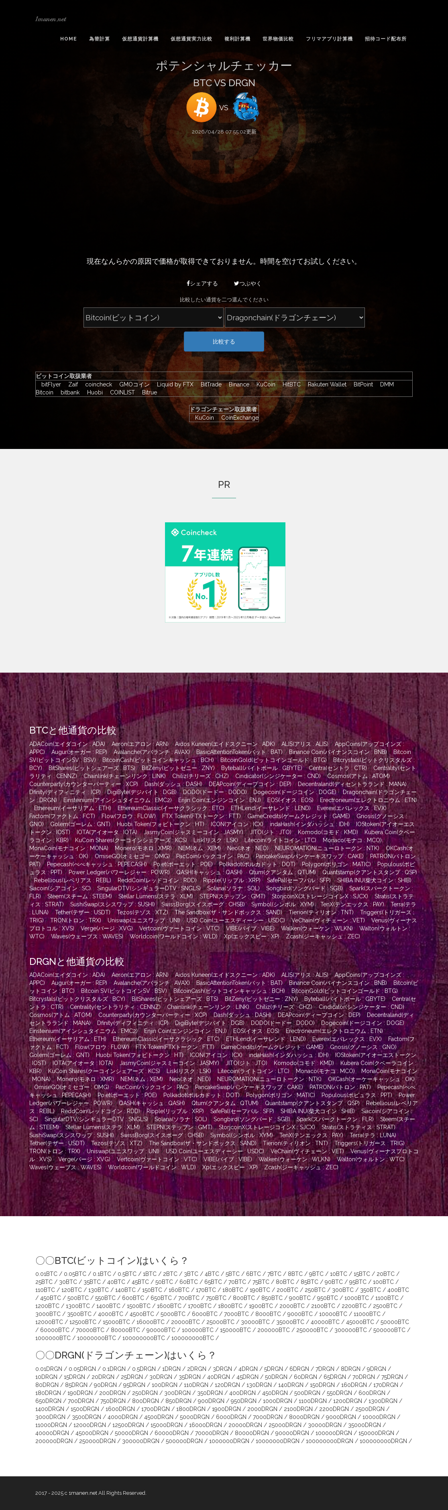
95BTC (358, 1282)
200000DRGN (54, 1441)
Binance (237, 384)
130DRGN (259, 1385)
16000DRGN (205, 1425)
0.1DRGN (114, 1369)
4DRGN (248, 1369)
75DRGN (392, 1377)
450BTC (50, 1298)
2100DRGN (298, 1409)
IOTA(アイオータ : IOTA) (107, 832)
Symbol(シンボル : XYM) (282, 904)
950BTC (327, 1298)
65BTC (213, 1282)
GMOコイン (132, 384)
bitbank (68, 392)
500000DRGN (184, 1441)
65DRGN (335, 1377)
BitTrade (209, 384)
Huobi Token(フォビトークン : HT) (160, 824)
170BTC (206, 1290)
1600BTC (169, 1306)
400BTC (398, 1290)
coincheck (96, 384)
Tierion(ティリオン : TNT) (321, 912)
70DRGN (363, 1377)
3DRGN (222, 1369)
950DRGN (244, 1401)
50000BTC (395, 1322)
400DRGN (242, 1393)
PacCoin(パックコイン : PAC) (212, 856)
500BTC (78, 1298)
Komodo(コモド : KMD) (328, 832)
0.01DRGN (48, 1369)
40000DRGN (52, 1433)
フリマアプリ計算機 (329, 39)
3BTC (191, 1274)
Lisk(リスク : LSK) (215, 840)
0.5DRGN (144, 1369)
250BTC (315, 1290)
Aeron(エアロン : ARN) (140, 744)
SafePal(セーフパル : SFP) (299, 880)
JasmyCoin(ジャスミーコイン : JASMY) (193, 832)
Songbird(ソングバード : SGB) (304, 888)
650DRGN (48, 1401)
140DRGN (290, 1385)
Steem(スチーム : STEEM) (79, 896)
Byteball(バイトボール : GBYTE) (261, 768)
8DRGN (350, 1369)
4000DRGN (123, 1417)
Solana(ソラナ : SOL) (233, 888)
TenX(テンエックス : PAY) (352, 904)
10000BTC (333, 1314)
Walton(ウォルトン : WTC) (371, 1159)
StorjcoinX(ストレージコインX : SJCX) (320, 896)
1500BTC (139, 1306)
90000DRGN (292, 1433)
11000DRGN (51, 1425)
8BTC (295, 1274)
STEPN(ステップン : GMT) (232, 896)
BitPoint (361, 384)
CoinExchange (237, 417)
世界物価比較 (278, 39)
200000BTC (273, 1330)
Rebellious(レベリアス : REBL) (72, 880)
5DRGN (273, 1369)
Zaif (71, 384)
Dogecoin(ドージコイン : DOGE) (294, 792)
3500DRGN (86, 1417)
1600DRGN (120, 1409)
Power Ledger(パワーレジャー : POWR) (119, 872)
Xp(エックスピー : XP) (251, 936)
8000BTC (268, 1314)
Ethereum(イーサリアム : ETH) (72, 808)
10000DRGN (378, 1417)
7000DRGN (268, 1417)
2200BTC (354, 1306)
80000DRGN (252, 1433)
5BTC (233, 1274)
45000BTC (360, 1322)
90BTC (334, 1282)
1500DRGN (85, 1409)
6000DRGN (231, 1417)
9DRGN (376, 1369)
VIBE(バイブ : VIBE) (250, 928)
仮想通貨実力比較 (191, 39)
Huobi (92, 392)
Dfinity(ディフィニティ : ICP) (65, 792)
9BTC (316, 1274)
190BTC (260, 1290)
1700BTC (200, 1306)
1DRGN (171, 1369)
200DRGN (112, 1393)
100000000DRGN (329, 1441)
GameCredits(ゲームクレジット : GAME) (298, 816)
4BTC (212, 1274)
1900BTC (261, 1306)
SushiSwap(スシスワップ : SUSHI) (112, 904)
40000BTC (325, 1322)
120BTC (71, 1290)
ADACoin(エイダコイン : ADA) (67, 744)
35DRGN (190, 1377)
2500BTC (385, 1306)
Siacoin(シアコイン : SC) (60, 888)
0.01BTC (46, 1274)
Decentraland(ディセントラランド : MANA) (352, 784)
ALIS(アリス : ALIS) (304, 744)
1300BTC (78, 1306)
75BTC (261, 1282)
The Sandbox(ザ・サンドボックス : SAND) (228, 912)
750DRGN (113, 1401)
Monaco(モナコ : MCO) (352, 840)
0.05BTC (75, 1274)
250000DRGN (97, 1441)
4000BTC (110, 1314)
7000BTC (236, 1314)
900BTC (300, 1298)
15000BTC (116, 1322)
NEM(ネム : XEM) (199, 848)
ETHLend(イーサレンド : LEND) (271, 808)
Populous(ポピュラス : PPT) (357, 1095)
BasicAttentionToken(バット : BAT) (239, 752)
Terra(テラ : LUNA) (373, 1135)
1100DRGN (313, 1401)
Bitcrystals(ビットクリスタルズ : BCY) (77, 999)
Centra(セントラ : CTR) (338, 768)
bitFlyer (49, 384)
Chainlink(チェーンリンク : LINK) (124, 776)
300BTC (343, 1290)
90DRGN (105, 1385)
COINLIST (120, 392)
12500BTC (82, 1322)
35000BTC (290, 1322)
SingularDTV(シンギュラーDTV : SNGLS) (149, 888)
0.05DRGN (82, 1369)
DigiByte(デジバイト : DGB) (142, 792)
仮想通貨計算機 (140, 39)
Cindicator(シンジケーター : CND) (278, 776)
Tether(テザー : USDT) (82, 912)
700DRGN (81, 1401)
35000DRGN (364, 1425)
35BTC (92, 1282)
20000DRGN (245, 1425)
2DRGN (196, 1369)
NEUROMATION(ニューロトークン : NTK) (327, 848)
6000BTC (205, 1314)
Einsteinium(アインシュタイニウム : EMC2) (117, 800)
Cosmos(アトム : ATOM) (358, 776)
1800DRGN (191, 1409)
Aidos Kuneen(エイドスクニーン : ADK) (225, 744)
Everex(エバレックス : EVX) (352, 808)
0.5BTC (127, 1274)
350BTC (370, 1290)
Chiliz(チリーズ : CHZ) (200, 776)
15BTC (362, 1274)
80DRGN (47, 1385)
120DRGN (227, 1385)
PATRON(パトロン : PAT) (340, 1087)
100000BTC (198, 1330)
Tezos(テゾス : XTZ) (142, 912)
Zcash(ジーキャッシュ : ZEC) (323, 936)
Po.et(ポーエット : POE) (183, 864)
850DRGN (178, 1401)
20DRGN (103, 1377)
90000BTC (161, 1330)
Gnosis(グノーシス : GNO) (363, 1047)
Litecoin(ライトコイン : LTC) (280, 840)
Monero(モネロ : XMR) (143, 848)
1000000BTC (53, 1338)
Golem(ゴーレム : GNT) (80, 824)
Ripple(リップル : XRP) (232, 880)
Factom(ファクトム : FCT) (62, 816)
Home (68, 39)
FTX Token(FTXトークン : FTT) (201, 816)
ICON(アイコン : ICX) (237, 824)
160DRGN (354, 1385)
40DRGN (218, 1377)
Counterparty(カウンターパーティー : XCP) (83, 784)
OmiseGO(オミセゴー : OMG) (132, 856)
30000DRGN (325, 1425)
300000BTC (350, 1330)
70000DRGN (211, 1433)
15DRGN (74, 1377)
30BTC (68, 1282)
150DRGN (322, 1385)
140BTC (125, 1290)
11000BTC (367, 1314)
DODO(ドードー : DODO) (215, 792)
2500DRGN (370, 1409)
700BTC (189, 1298)
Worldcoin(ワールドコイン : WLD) (174, 936)
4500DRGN (158, 1417)
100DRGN (164, 1385)
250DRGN (145, 1393)
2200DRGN (334, 1409)
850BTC (272, 1298)
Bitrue (146, 392)
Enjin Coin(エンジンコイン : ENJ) (219, 800)
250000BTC (312, 1330)
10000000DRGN (277, 1441)
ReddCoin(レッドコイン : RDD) (157, 880)
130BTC (98, 1290)
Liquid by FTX (173, 384)
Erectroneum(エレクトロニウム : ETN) (368, 800)
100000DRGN (334, 1433)
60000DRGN (172, 1433)
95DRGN (134, 1385)
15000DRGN (167, 1425)
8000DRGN (304, 1417)
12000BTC (49, 1322)
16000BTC (150, 1322)
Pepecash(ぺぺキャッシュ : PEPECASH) (97, 864)
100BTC (383, 1282)
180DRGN (48, 1393)
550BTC (105, 1298)
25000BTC (220, 1322)
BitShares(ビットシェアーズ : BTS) (92, 768)
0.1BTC (102, 1274)
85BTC (309, 1282)
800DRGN (145, 1401)
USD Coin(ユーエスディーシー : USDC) (236, 920)
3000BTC (48, 1314)
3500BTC (79, 1314)
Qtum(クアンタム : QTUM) (282, 872)
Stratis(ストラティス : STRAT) (358, 1127)
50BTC (164, 1282)
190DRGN (80, 1393)
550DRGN (339, 1393)
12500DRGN (128, 1425)
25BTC (44, 1282)
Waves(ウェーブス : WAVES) (87, 936)
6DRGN (299, 1369)
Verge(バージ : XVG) (107, 928)
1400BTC (108, 1306)
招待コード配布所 (386, 39)
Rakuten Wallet (325, 384)
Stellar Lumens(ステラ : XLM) (155, 896)
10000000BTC (96, 1338)
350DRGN (210, 1393)
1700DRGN (155, 1409)
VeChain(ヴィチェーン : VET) (328, 920)
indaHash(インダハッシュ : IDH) (310, 824)
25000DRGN (285, 1425)
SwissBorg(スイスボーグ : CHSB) (203, 904)
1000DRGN (277, 1401)
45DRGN (247, 1377)
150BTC (152, 1290)
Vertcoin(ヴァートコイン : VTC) (179, 928)
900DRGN (211, 1401)
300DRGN (177, 1393)
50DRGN (276, 1377)
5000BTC (173, 1314)
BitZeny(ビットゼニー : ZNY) (178, 768)
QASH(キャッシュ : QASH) (209, 872)
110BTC (45, 1290)
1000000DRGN (229, 1441)
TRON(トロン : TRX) (75, 920)
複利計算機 (237, 39)
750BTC (216, 1298)
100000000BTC (143, 1338)
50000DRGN (131, 1433)
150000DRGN (376, 1433)
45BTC (140, 1282)
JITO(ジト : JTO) (270, 832)
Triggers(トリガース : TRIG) (369, 1143)
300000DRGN (140, 1441)
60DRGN (305, 1377)
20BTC (386, 1274)
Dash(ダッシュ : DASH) (173, 784)
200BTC (287, 1290)
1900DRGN (226, 1409)
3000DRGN (50, 1417)
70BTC (237, 1282)
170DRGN (385, 1385)
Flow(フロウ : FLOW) (129, 816)
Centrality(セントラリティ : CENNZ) (115, 1007)
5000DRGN (195, 1417)
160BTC (179, 1290)
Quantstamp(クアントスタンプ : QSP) (369, 872)
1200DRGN (347, 1401)
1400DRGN (49, 1409)
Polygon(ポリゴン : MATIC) (336, 864)
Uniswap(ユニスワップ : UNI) (144, 920)
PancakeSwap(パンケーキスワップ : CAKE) (310, 856)
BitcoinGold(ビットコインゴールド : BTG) (273, 760)
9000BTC (300, 1314)
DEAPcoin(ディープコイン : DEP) (250, 784)
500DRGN (307, 1393)
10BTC (338, 1274)
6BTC (253, 1274)
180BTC (232, 1290)
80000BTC (125, 1330)
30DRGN (160, 1377)
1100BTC (387, 1298)
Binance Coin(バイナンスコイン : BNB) (338, 752)
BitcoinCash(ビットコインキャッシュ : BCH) (158, 760)
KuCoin (264, 384)
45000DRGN (91, 1433)
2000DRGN (262, 1409)
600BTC (133, 1298)
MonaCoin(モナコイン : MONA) (68, 848)
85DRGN (76, 1385)
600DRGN (371, 1393)
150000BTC (235, 1330)
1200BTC (47, 1306)
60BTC (188, 1282)
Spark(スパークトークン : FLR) (335, 1119)
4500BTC (142, 1314)
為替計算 (99, 39)
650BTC (161, 1298)
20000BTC (185, 1322)
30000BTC (255, 1322)
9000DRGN (341, 1417)
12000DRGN (89, 1425)
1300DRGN (383, 1401)
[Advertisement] (224, 196)
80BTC (285, 1282)
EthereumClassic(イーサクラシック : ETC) (171, 808)
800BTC (244, 1298)
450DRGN (275, 1393)
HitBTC (289, 384)
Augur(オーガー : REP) (79, 752)
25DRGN (132, 1377)
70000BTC (90, 1330)
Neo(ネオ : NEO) (248, 848)
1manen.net (50, 18)
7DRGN (325, 1369)
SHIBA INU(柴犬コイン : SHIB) (374, 880)
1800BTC (230, 1306)
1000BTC (356, 1298)
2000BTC (292, 1306)
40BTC (116, 1282)
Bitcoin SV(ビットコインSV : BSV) (124, 991)
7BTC (274, 1274)
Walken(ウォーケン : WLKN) (317, 928)
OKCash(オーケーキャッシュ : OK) (371, 1079)
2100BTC (323, 1306)
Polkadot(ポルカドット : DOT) (257, 864)
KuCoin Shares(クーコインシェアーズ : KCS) (131, 840)
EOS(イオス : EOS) (290, 800)
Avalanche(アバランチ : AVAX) (152, 752)
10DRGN (46, 1377)
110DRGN (196, 1385)
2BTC (170, 1274)
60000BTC (54, 1330)
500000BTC (389, 1330)
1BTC (150, 1274)
